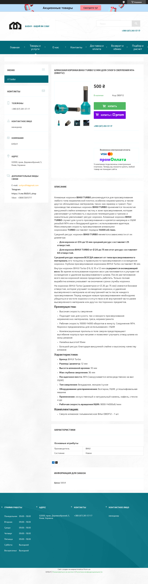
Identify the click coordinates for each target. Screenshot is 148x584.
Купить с (112, 115)
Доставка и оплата (97, 47)
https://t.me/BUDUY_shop (24, 193)
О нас (55, 47)
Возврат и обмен (117, 47)
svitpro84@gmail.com (29, 185)
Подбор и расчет (137, 47)
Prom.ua (87, 569)
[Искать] (136, 23)
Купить (112, 106)
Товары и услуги (35, 47)
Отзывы (11, 79)
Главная (14, 47)
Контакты (76, 47)
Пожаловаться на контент (63, 572)
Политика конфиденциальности (89, 572)
